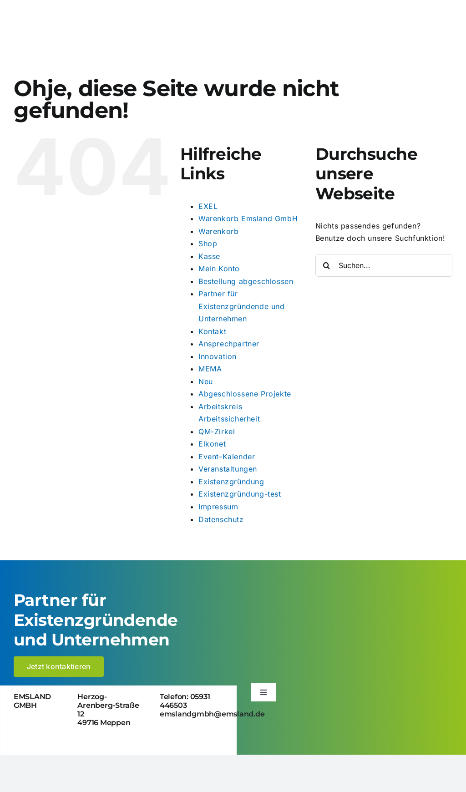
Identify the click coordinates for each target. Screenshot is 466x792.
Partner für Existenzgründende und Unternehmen (241, 306)
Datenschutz (221, 519)
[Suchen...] (383, 265)
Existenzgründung (231, 481)
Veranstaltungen (227, 468)
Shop (207, 243)
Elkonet (212, 443)
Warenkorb (218, 231)
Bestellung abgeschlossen (245, 281)
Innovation (217, 356)
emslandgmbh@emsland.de (212, 714)
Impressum (218, 506)
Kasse (209, 256)
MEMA (210, 368)
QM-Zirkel (216, 431)
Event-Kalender (226, 456)
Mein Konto (219, 268)
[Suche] (326, 265)
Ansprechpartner (228, 343)
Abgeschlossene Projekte (244, 393)
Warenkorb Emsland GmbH (248, 218)
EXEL (208, 206)
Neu (205, 381)
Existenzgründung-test (239, 493)
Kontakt (212, 331)
